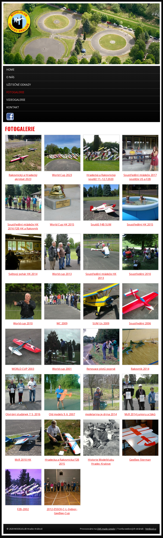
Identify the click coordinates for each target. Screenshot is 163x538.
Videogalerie (15, 100)
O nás (10, 77)
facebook (10, 116)
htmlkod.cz (150, 528)
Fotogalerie (15, 92)
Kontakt (12, 107)
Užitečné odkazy (18, 85)
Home (10, 69)
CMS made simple (106, 528)
